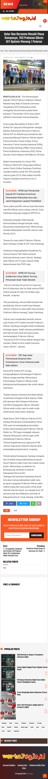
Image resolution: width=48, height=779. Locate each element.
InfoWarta (23, 723)
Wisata (9, 731)
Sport (37, 727)
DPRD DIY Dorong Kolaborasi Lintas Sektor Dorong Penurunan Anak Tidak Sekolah (21, 276)
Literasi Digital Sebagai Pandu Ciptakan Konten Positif (32, 668)
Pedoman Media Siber (37, 765)
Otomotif (9, 727)
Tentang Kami (22, 765)
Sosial (31, 727)
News (15, 511)
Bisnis (10, 723)
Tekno (43, 727)
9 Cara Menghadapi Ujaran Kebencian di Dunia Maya (32, 693)
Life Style (39, 723)
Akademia (4, 723)
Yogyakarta (16, 731)
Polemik (16, 727)
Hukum (16, 723)
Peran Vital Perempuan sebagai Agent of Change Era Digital (30, 706)
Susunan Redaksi (9, 765)
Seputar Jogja (24, 727)
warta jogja (29, 773)
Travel (3, 731)
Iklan (24, 768)
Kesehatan (31, 723)
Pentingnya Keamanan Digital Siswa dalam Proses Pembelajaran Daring (31, 681)
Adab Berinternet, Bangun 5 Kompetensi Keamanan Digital (30, 656)
